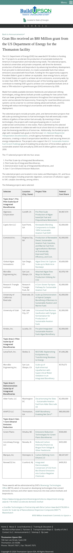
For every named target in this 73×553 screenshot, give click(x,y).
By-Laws (44, 532)
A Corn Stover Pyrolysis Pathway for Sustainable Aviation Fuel (45, 287)
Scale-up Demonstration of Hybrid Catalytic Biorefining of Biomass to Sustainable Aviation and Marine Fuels (46, 300)
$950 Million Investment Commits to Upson (50, 515)
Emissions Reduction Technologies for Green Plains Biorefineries (45, 435)
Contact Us (7, 532)
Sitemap (35, 532)
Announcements (22, 532)
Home (3, 526)
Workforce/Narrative (11, 529)
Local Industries (24, 526)
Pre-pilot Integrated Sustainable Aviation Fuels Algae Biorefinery (45, 331)
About (11, 526)
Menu (64, 2)
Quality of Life (60, 529)
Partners (26, 529)
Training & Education (42, 526)
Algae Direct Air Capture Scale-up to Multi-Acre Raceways (45, 264)
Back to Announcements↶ (13, 34)
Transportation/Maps (42, 529)
